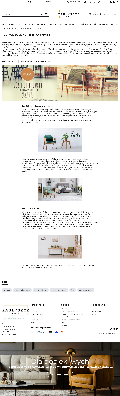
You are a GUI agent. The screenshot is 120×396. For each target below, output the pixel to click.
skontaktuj (44, 268)
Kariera (33, 322)
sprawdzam (60, 374)
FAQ (62, 322)
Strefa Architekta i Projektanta (72, 314)
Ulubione (94, 314)
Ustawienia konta (97, 312)
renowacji (37, 226)
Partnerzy (34, 320)
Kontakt (64, 325)
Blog (15, 28)
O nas (33, 309)
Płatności (64, 309)
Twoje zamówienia (98, 309)
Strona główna (6, 28)
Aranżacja (40, 61)
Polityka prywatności (38, 314)
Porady (47, 61)
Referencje (35, 317)
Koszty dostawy (67, 317)
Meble (32, 61)
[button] (46, 14)
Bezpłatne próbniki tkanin (70, 320)
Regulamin (35, 312)
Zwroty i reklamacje (68, 312)
